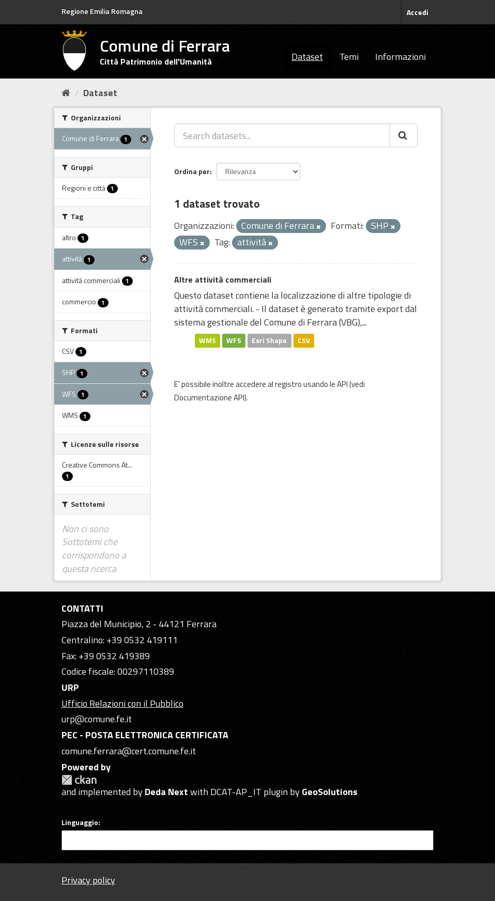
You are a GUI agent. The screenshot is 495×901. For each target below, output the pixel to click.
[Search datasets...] (282, 135)
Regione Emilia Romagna (102, 11)
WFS (233, 340)
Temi (349, 57)
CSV (304, 340)
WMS (207, 340)
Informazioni (400, 57)
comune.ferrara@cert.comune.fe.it (128, 751)
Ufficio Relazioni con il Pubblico (122, 703)
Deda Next (166, 792)
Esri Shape (269, 340)
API (342, 384)
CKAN (79, 779)
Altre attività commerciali (222, 279)
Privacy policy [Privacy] (88, 880)
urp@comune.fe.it (96, 719)
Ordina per (192, 171)
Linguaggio (79, 822)
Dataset (307, 57)
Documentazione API (209, 397)
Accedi (417, 12)
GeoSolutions (330, 792)
